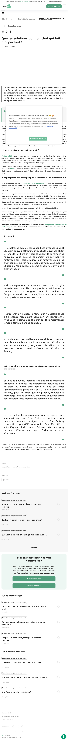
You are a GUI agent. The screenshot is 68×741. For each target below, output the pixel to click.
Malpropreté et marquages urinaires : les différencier (22, 118)
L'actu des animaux (4, 19)
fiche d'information (25, 1)
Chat (14, 19)
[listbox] (34, 520)
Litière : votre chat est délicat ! (15, 115)
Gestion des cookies (7, 720)
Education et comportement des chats (26, 19)
